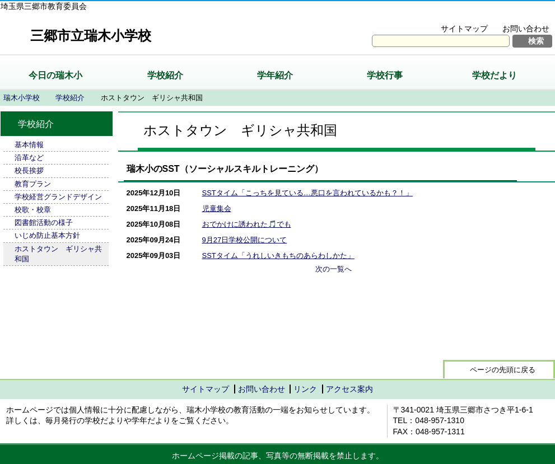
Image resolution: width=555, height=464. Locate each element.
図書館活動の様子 (44, 222)
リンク (305, 389)
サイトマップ (464, 28)
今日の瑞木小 (55, 75)
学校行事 (385, 75)
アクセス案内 (349, 389)
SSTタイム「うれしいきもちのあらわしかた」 (278, 255)
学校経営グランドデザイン (58, 197)
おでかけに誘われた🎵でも (246, 224)
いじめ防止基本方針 (47, 235)
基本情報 (29, 144)
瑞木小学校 (21, 97)
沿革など (29, 157)
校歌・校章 (33, 209)
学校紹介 (165, 75)
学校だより (494, 75)
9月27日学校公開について (244, 240)
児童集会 (216, 208)
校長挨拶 (29, 170)
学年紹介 (275, 75)
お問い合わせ (525, 28)
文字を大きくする (442, 14)
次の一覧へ (333, 269)
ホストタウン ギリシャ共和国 (58, 254)
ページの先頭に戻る (502, 369)
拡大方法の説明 (518, 14)
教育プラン (33, 184)
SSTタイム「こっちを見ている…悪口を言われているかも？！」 (307, 193)
